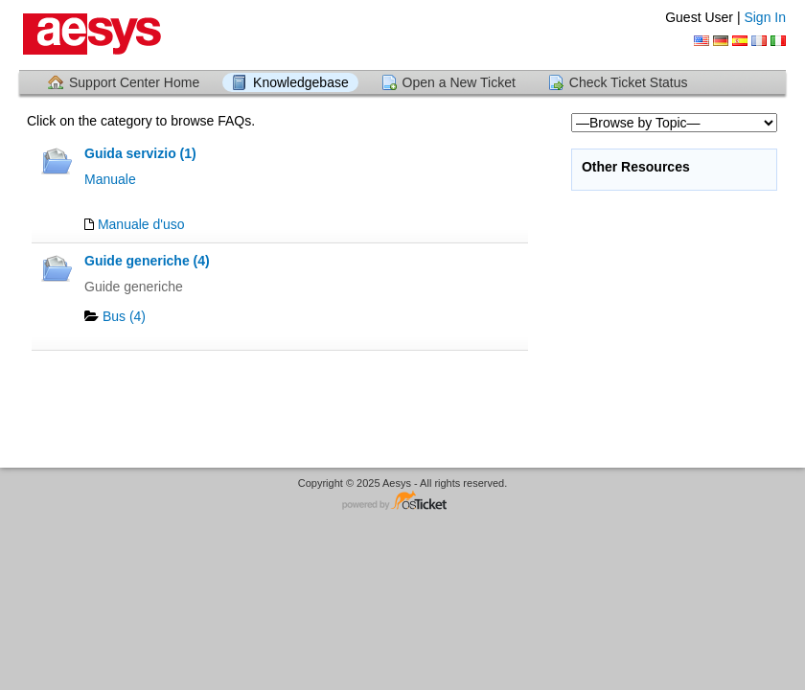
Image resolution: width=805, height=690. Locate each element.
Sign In (765, 17)
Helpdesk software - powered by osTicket (402, 502)
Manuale (110, 179)
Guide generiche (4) (147, 260)
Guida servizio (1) (140, 153)
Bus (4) (124, 316)
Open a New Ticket (459, 82)
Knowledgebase (301, 82)
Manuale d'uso (141, 224)
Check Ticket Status (628, 82)
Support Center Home (134, 82)
